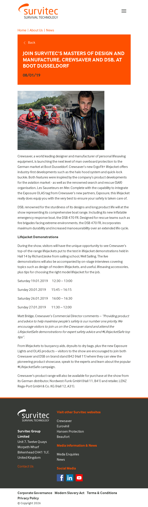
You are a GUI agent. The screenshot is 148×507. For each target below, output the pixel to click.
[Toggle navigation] (124, 10)
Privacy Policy (28, 498)
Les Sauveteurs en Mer (53, 187)
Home (22, 30)
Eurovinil (63, 426)
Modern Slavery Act (69, 493)
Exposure (102, 193)
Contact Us (26, 466)
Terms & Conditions (102, 493)
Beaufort (63, 436)
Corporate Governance (35, 493)
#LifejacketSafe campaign (36, 367)
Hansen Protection (70, 431)
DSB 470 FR (70, 217)
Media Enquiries (68, 454)
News (50, 30)
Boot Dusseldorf (56, 166)
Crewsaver (25, 156)
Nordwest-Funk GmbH (66, 381)
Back (29, 42)
